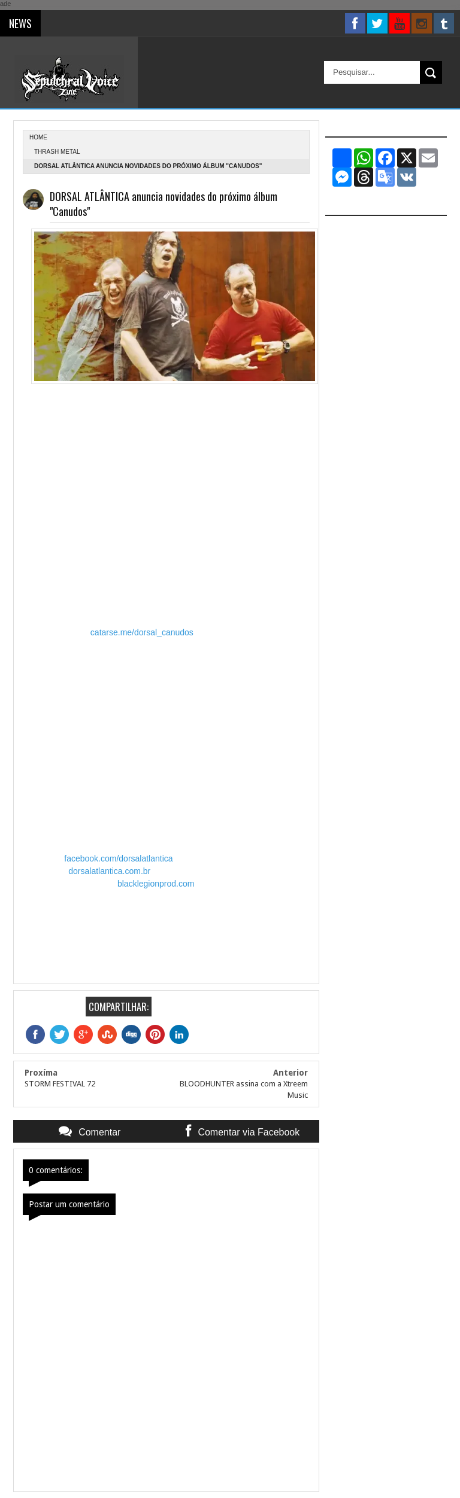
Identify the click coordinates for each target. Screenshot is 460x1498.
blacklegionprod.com (155, 883)
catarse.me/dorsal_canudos (141, 632)
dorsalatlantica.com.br (109, 871)
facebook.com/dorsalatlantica (118, 858)
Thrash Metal (57, 151)
